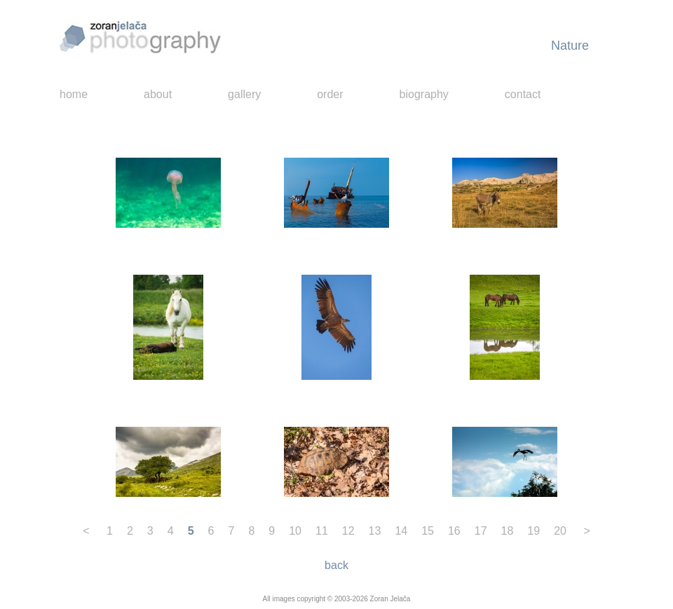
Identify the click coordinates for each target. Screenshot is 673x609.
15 (427, 531)
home (74, 94)
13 (375, 531)
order (330, 94)
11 (321, 531)
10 (295, 531)
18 (507, 531)
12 (348, 531)
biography (424, 94)
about (158, 94)
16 (454, 531)
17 (481, 531)
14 (401, 531)
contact (523, 94)
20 (560, 531)
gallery (244, 94)
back (336, 565)
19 (533, 531)
